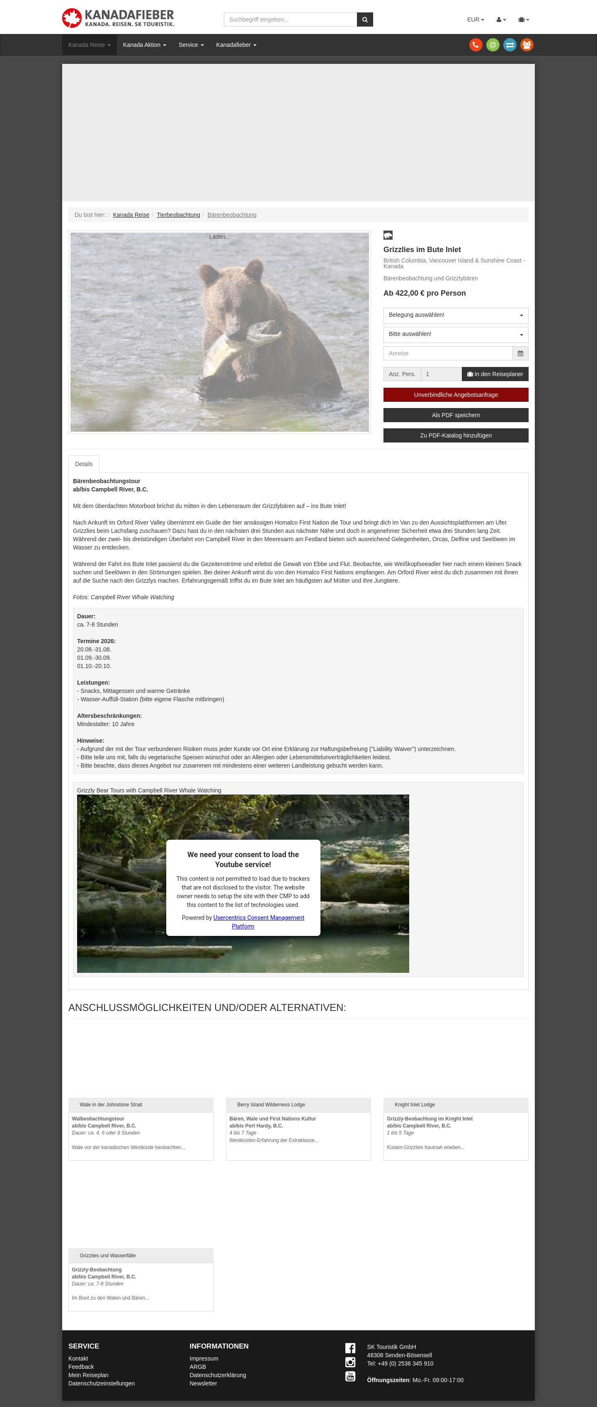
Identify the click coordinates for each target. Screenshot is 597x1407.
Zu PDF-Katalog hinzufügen (456, 435)
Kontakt (78, 1358)
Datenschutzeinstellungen (101, 1383)
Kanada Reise (89, 44)
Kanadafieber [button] (236, 44)
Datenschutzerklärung (218, 1375)
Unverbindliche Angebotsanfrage (456, 394)
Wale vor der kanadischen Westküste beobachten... (129, 1133)
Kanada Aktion (144, 44)
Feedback (81, 1366)
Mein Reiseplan (88, 1375)
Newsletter (203, 1383)
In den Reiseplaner (495, 374)
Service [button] (191, 44)
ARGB (198, 1366)
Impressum (204, 1358)
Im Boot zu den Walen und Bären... (110, 1284)
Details (84, 464)
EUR (475, 19)
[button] (388, 235)
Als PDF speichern (456, 415)
